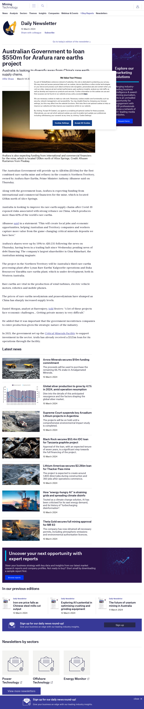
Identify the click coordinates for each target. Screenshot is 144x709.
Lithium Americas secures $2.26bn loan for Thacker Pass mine (67, 467)
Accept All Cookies (82, 123)
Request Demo (124, 121)
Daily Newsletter (20, 598)
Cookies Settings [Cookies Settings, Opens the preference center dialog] (62, 123)
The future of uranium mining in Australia (122, 604)
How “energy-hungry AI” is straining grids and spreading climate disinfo (65, 494)
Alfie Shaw (8, 78)
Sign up (120, 625)
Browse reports (14, 577)
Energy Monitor (76, 678)
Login (137, 6)
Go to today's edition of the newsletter (71, 41)
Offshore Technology (42, 680)
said (16, 223)
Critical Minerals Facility (60, 333)
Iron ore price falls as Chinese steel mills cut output (27, 606)
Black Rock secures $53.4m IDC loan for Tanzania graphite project (65, 440)
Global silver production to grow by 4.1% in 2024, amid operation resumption (67, 387)
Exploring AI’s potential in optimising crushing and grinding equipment (76, 606)
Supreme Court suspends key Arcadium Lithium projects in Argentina (67, 414)
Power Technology (12, 680)
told (51, 308)
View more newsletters (21, 691)
